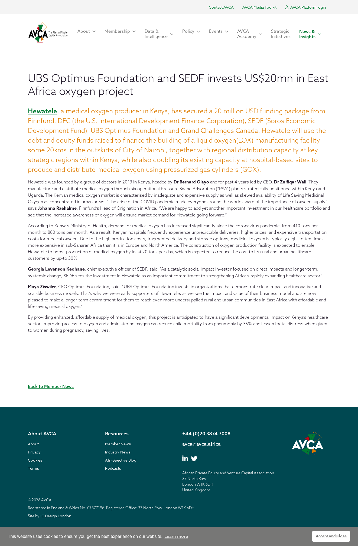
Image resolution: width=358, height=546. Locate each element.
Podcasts (113, 468)
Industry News (118, 452)
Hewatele (42, 111)
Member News (118, 443)
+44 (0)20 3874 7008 (206, 433)
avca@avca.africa (201, 444)
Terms (33, 468)
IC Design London (55, 515)
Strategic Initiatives (281, 34)
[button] (86, 31)
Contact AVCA (221, 7)
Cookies (35, 460)
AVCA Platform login (305, 7)
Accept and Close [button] (331, 536)
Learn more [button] (176, 536)
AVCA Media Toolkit (259, 7)
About (33, 443)
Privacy (34, 452)
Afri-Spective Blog (120, 460)
